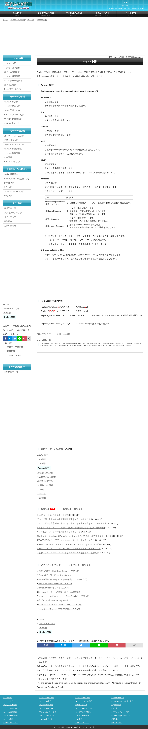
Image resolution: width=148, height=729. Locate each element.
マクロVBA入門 (11, 102)
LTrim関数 (41, 494)
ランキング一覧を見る (79, 565)
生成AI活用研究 (11, 174)
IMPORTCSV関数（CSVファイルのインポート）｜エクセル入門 (65, 540)
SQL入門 (8, 187)
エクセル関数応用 (12, 72)
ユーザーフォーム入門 (14, 136)
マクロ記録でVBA (12, 110)
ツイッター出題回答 (13, 81)
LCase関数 (41, 459)
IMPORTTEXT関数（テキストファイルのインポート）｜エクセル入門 (68, 544)
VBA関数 (58, 449)
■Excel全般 (7, 698)
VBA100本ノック (11, 123)
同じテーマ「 (47, 449)
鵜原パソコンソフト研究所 (85, 727)
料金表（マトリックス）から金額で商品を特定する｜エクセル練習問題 (68, 549)
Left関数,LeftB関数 (45, 473)
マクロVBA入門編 (45, 14)
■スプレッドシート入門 (120, 712)
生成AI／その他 (102, 14)
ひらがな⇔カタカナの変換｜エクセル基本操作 (59, 592)
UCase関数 (42, 463)
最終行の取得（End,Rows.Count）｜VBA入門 (58, 571)
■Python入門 (116, 705)
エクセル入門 (10, 63)
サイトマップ (10, 217)
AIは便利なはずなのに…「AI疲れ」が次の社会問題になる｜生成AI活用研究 (70, 528)
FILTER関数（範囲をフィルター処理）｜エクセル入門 (62, 579)
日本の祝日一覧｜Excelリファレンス (54, 575)
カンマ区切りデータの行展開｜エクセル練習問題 (59, 532)
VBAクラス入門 (11, 140)
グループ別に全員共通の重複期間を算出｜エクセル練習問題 (64, 519)
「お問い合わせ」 (112, 658)
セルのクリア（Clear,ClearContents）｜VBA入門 (60, 604)
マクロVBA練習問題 (13, 119)
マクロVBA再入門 (12, 106)
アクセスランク (14, 355)
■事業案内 (115, 719)
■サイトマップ (116, 723)
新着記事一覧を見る (73, 509)
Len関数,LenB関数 (45, 485)
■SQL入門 (115, 708)
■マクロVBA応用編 (82, 698)
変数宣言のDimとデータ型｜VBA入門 (55, 583)
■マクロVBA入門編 (46, 698)
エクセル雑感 (10, 85)
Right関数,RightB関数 (46, 477)
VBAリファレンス (12, 162)
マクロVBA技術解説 (13, 149)
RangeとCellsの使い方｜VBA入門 (53, 588)
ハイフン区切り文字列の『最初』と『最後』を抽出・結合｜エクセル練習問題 (71, 523)
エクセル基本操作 (12, 68)
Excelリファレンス (12, 89)
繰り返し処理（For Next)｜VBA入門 (54, 600)
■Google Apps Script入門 (120, 715)
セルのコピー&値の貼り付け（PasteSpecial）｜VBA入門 (63, 596)
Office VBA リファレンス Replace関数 (54, 334)
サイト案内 (131, 14)
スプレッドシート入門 (14, 191)
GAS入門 (8, 196)
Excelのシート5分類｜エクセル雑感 (53, 515)
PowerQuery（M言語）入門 (16, 179)
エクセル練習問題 (12, 76)
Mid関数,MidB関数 (45, 481)
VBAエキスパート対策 (14, 115)
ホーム (42, 619)
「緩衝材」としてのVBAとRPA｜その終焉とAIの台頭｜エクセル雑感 (67, 553)
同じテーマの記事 (15, 347)
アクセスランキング (51, 565)
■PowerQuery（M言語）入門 (122, 701)
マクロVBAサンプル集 (14, 144)
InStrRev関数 (42, 455)
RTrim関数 (41, 498)
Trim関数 (41, 489)
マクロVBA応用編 (74, 14)
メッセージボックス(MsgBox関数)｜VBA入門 (59, 609)
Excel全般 (17, 14)
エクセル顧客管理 (12, 153)
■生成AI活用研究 (117, 698)
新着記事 (48, 509)
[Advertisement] (74, 38)
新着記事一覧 (10, 208)
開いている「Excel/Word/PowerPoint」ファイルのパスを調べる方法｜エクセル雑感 (74, 536)
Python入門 (9, 183)
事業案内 (8, 221)
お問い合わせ (10, 225)
